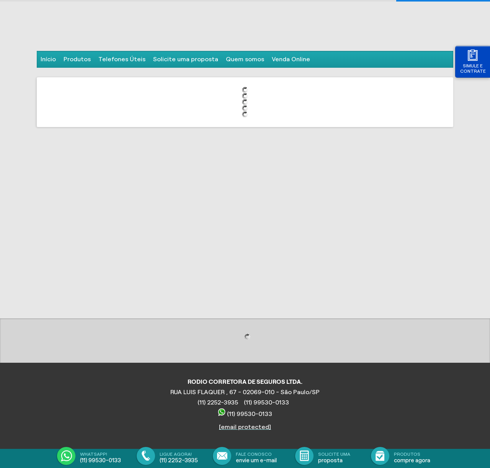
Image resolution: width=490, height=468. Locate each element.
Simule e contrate (472, 61)
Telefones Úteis (121, 59)
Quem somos (245, 59)
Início (48, 59)
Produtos (77, 59)
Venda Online (291, 59)
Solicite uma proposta (185, 59)
